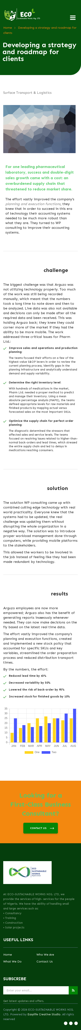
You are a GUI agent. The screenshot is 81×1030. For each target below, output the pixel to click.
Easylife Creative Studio (43, 1014)
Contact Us (45, 961)
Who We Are (45, 954)
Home (7, 954)
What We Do (12, 961)
